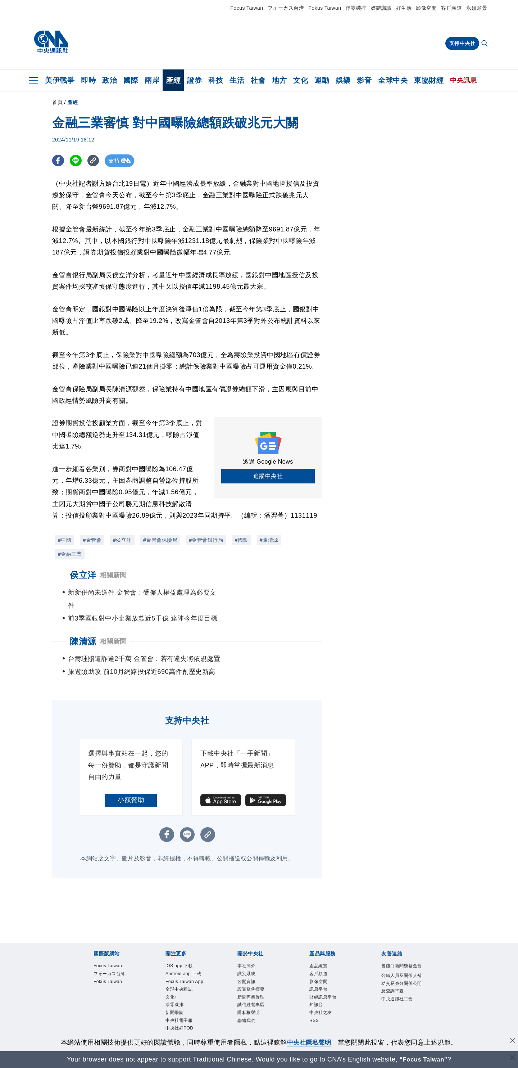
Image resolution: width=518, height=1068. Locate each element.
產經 (173, 80)
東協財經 (429, 80)
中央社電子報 (178, 1008)
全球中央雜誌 (178, 976)
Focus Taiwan (246, 7)
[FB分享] (58, 160)
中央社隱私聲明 (309, 1042)
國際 (130, 80)
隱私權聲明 (248, 1000)
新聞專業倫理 (250, 984)
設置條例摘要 (250, 976)
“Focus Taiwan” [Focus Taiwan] (423, 1059)
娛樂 (343, 80)
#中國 (64, 540)
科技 (215, 80)
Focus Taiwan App (184, 969)
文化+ (171, 984)
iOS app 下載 (179, 953)
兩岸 (152, 80)
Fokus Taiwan (324, 7)
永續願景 (476, 7)
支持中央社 (462, 43)
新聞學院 (174, 1000)
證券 (194, 80)
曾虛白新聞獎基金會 (401, 953)
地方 (279, 80)
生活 (237, 80)
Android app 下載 (183, 961)
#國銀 (241, 540)
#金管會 (92, 540)
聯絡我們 (246, 1008)
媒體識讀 (381, 7)
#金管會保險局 (160, 540)
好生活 (404, 7)
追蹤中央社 (268, 476)
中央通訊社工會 (397, 986)
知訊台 (316, 992)
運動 (321, 80)
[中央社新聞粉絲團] (259, 1032)
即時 (88, 80)
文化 (300, 80)
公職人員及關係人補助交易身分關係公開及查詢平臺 (401, 970)
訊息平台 (318, 976)
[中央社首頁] (51, 42)
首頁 (57, 102)
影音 (364, 80)
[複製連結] (95, 160)
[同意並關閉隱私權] (511, 1041)
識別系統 (246, 961)
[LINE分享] (77, 160)
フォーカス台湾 (286, 7)
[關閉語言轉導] (511, 1058)
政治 (109, 80)
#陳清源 (269, 540)
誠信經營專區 (250, 992)
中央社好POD (179, 1016)
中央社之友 (320, 1000)
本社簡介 (246, 953)
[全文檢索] (485, 44)
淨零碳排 (356, 7)
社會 (258, 80)
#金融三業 (70, 554)
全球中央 (393, 80)
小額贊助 (131, 786)
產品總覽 (318, 953)
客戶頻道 (451, 7)
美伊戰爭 (59, 80)
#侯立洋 (122, 540)
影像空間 (426, 7)
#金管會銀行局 (206, 540)
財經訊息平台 (322, 984)
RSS (314, 1008)
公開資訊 (246, 969)
